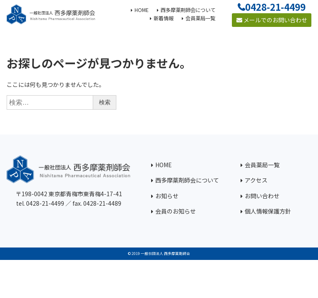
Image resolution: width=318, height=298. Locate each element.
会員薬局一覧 (262, 165)
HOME (163, 165)
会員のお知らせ (175, 211)
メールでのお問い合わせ (271, 20)
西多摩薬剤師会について (187, 180)
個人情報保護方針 (268, 211)
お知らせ (166, 196)
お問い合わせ (262, 196)
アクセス (256, 180)
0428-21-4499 (275, 6)
